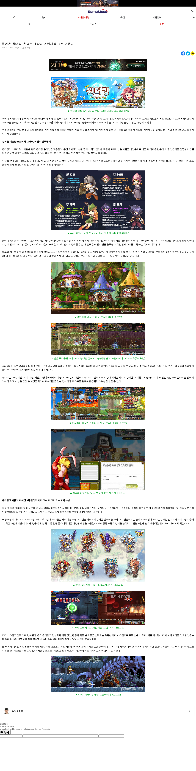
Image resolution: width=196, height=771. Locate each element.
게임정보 (156, 17)
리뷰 (161, 24)
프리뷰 (93, 24)
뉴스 (44, 17)
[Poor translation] (7, 732)
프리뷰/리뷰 (83, 17)
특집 (122, 17)
